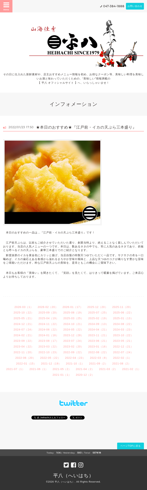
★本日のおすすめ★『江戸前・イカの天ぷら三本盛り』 (86, 127)
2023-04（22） (24, 346)
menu (6, 6)
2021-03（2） (108, 369)
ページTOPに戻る (130, 446)
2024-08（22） (123, 324)
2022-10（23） (48, 352)
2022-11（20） (24, 352)
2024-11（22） (48, 324)
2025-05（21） (24, 318)
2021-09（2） (98, 363)
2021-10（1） (75, 363)
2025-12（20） (97, 307)
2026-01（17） (73, 307)
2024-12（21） (24, 324)
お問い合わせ (134, 6)
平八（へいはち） (73, 475)
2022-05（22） (50, 357)
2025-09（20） (48, 312)
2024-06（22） (48, 329)
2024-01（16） (48, 335)
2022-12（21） (123, 346)
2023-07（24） (73, 340)
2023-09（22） (24, 340)
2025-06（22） (123, 312)
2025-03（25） (73, 318)
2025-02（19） (98, 318)
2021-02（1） (131, 369)
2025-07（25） (98, 312)
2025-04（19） (48, 318)
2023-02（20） (73, 346)
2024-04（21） (98, 329)
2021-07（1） (15, 369)
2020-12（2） (85, 374)
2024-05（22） (73, 329)
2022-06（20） (25, 357)
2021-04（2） (85, 369)
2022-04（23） (75, 357)
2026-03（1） (24, 307)
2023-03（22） (48, 346)
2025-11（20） (122, 307)
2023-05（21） (123, 340)
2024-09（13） (98, 324)
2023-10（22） (123, 335)
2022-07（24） (123, 352)
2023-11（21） (98, 335)
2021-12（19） (51, 363)
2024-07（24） (24, 329)
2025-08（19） (73, 312)
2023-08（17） (48, 340)
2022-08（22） (98, 352)
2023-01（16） (98, 346)
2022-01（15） (26, 363)
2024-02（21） (24, 335)
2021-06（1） (38, 369)
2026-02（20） (48, 307)
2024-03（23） (123, 329)
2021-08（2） (121, 363)
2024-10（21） (73, 324)
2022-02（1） (122, 357)
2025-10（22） (24, 312)
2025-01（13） (123, 318)
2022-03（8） (99, 357)
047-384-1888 (113, 6)
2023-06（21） (98, 340)
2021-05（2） (62, 369)
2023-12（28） (73, 335)
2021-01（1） (62, 374)
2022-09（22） (73, 352)
